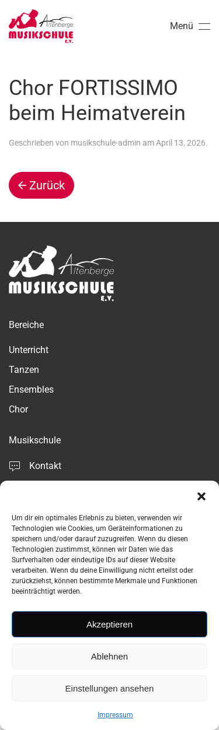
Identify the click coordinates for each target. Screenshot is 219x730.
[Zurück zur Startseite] (41, 26)
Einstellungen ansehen (109, 688)
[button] (201, 495)
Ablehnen (109, 656)
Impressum (115, 715)
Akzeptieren (109, 624)
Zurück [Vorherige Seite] (41, 185)
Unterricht (28, 349)
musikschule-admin (106, 142)
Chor (18, 409)
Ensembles (31, 389)
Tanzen (24, 369)
